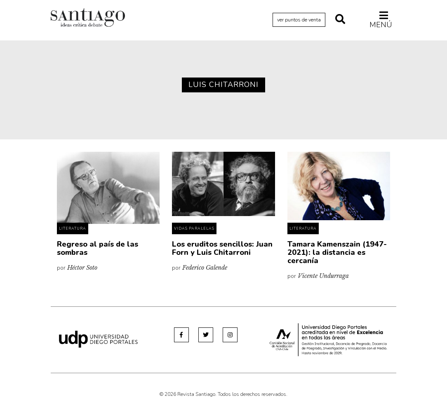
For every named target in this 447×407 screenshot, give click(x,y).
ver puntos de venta (299, 19)
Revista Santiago (88, 18)
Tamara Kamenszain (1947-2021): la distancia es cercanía (337, 252)
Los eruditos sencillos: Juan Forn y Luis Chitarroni (222, 248)
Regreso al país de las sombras (97, 248)
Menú (380, 19)
